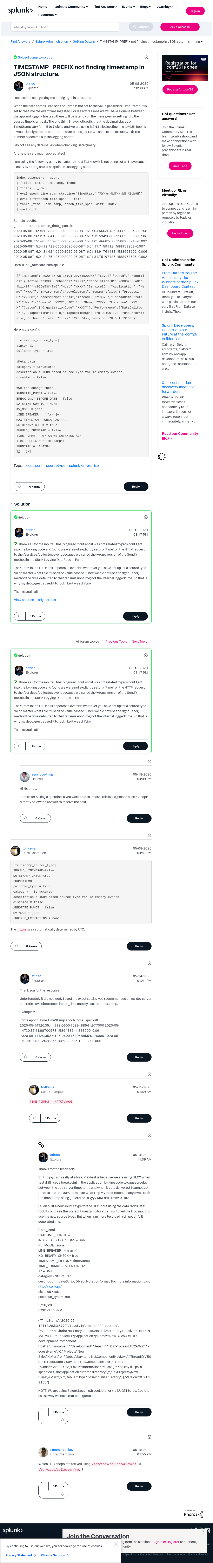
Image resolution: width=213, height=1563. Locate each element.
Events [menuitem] (127, 7)
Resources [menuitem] (46, 15)
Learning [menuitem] (163, 7)
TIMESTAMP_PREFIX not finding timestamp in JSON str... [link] (141, 41)
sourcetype (55, 465)
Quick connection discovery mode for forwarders (178, 387)
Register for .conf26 (180, 89)
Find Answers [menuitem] (103, 7)
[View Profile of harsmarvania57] (62, 1450)
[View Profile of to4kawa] (29, 848)
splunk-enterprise (84, 465)
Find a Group (180, 233)
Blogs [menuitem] (144, 7)
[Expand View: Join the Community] (87, 6)
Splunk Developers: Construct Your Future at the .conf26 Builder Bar (179, 332)
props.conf (33, 465)
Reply (136, 486)
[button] (145, 58)
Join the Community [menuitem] (70, 7)
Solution (24, 517)
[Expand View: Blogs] (150, 6)
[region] (60, 1550)
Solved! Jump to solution (36, 57)
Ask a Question (180, 26)
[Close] (116, 1544)
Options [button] (192, 42)
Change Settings (53, 1555)
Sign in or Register (166, 1542)
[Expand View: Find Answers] (115, 6)
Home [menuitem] (42, 7)
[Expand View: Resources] (56, 14)
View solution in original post (35, 600)
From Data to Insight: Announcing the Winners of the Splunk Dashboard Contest (180, 280)
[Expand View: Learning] (171, 6)
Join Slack (180, 166)
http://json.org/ (50, 1286)
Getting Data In (84, 41)
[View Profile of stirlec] (30, 83)
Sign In (195, 11)
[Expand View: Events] (134, 6)
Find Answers (21, 41)
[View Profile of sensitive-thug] (42, 774)
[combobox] (82, 27)
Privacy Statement (19, 1555)
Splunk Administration (51, 41)
